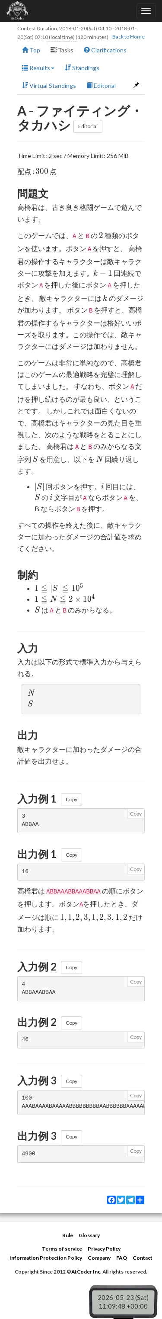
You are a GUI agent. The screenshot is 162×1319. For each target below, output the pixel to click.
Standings (82, 67)
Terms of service (62, 1248)
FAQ (121, 1258)
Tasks (62, 50)
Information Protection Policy (46, 1258)
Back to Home (128, 36)
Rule (67, 1235)
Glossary (89, 1235)
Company (99, 1258)
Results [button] (38, 67)
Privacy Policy (104, 1248)
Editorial (101, 85)
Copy (71, 799)
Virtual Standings (49, 85)
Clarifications (105, 50)
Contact (142, 1258)
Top (31, 50)
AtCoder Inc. (86, 1271)
